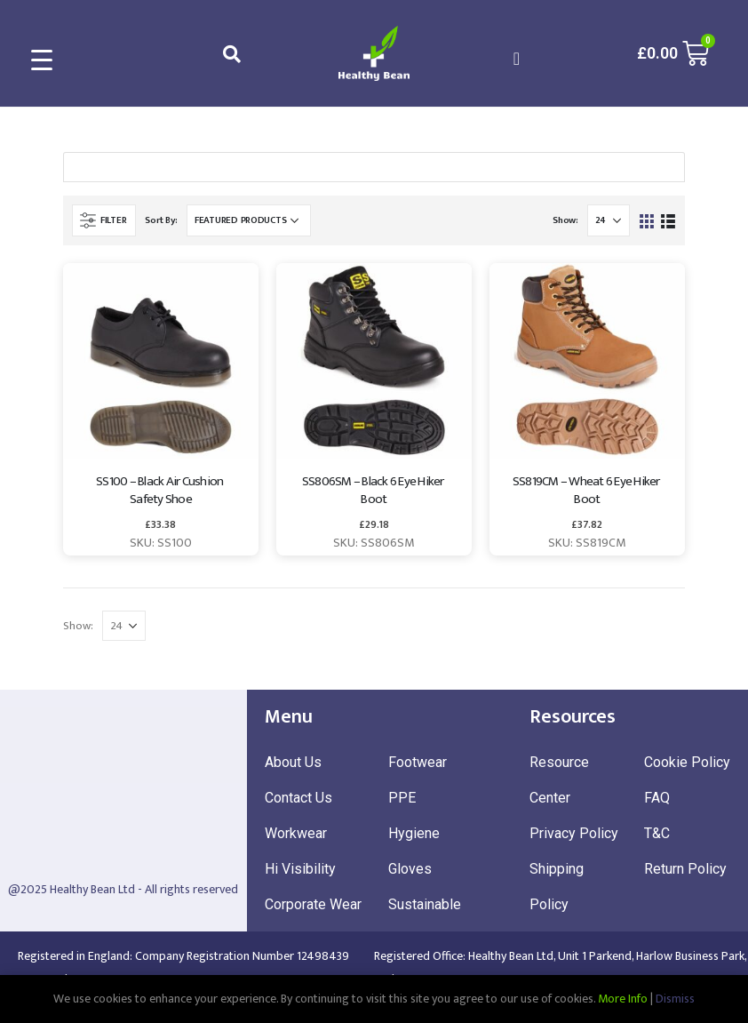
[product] (161, 361)
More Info (623, 998)
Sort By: (161, 220)
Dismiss (675, 998)
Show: (565, 220)
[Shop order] (249, 220)
